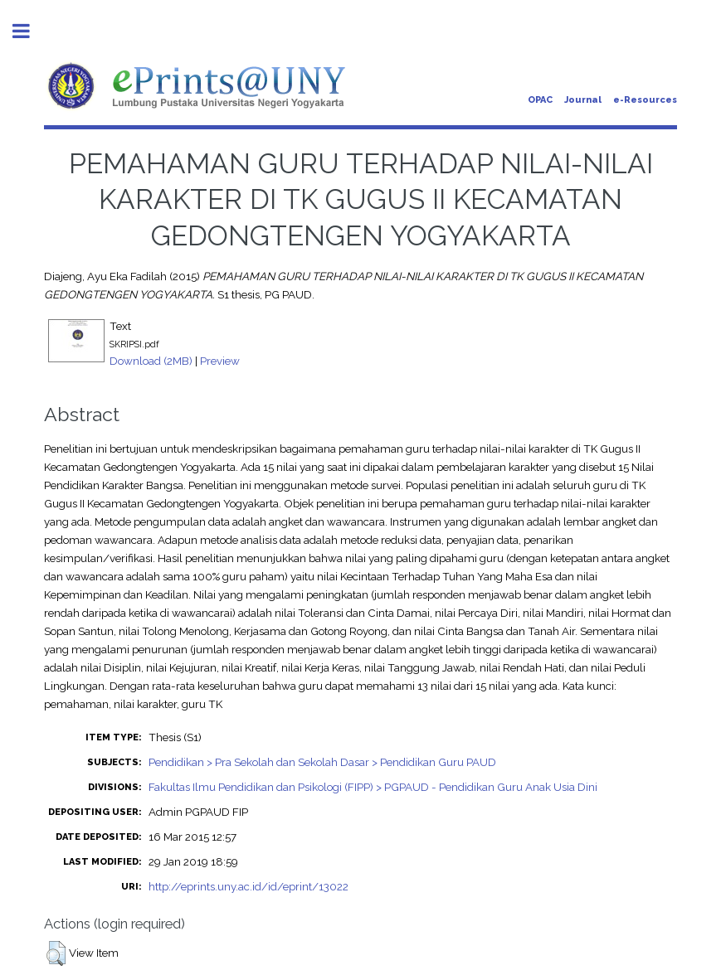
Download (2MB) (151, 360)
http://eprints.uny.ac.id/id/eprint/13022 (248, 886)
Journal (583, 100)
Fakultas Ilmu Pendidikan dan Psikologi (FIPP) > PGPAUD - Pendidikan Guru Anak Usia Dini (373, 786)
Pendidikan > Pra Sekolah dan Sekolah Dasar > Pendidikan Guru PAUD (322, 762)
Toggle (30, 31)
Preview (220, 360)
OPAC (540, 100)
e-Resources (645, 100)
